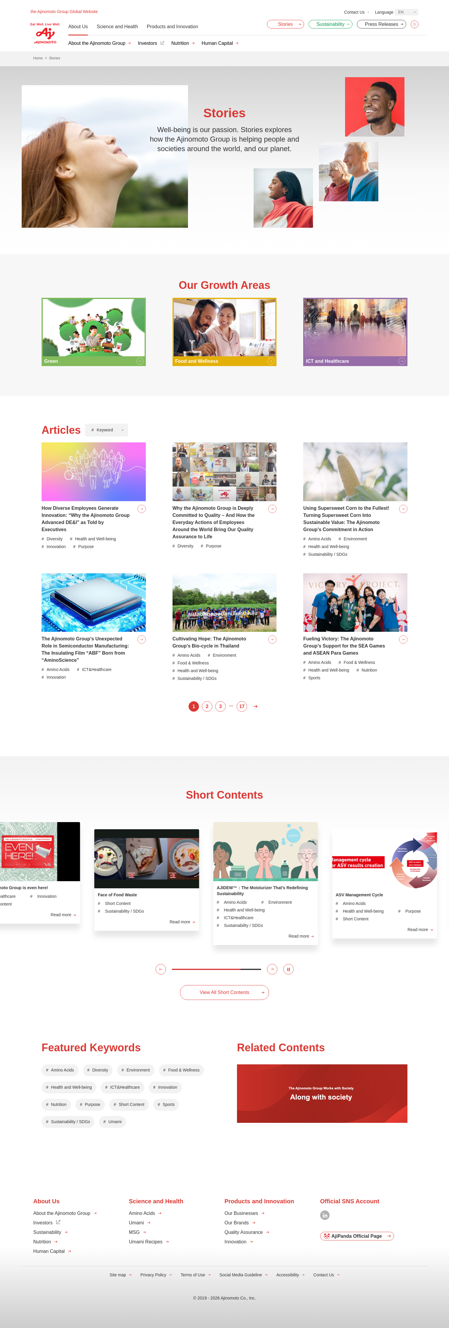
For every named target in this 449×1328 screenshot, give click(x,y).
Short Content (131, 1104)
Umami (114, 1121)
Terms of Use (193, 1274)
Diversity (100, 1070)
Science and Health (117, 26)
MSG (134, 1232)
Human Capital (217, 43)
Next (255, 706)
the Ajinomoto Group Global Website (64, 11)
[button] (161, 969)
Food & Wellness (184, 1070)
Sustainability (47, 1232)
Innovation (167, 1087)
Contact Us (323, 1274)
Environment (138, 1070)
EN (401, 12)
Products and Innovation (172, 26)
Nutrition (180, 43)
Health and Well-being (71, 1087)
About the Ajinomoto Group (96, 43)
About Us (78, 26)
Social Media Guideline (240, 1274)
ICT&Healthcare (125, 1087)
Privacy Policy (153, 1274)
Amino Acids (62, 1070)
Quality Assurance (243, 1232)
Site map (118, 1274)
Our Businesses (241, 1213)
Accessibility (287, 1274)
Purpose (92, 1104)
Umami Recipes (145, 1241)
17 (242, 706)
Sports (169, 1104)
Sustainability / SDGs (70, 1121)
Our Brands (236, 1222)
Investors (147, 43)
